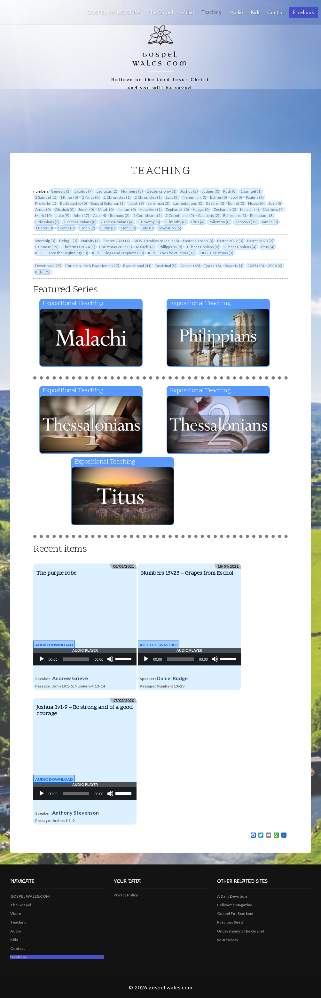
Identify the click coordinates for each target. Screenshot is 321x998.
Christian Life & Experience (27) (92, 265)
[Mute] (110, 659)
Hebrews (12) (246, 221)
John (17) (81, 215)
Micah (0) (106, 209)
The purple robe (56, 573)
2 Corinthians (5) (180, 215)
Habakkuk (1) (151, 209)
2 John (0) (107, 228)
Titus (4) (198, 221)
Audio (236, 12)
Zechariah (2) (225, 209)
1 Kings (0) (69, 197)
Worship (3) (45, 240)
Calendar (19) (47, 246)
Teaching (212, 12)
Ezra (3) (172, 197)
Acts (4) (99, 215)
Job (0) (236, 197)
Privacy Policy (126, 895)
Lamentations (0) (187, 203)
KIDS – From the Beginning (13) (61, 252)
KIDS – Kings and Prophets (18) (118, 252)
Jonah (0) (86, 209)
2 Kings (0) (91, 197)
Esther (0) (218, 197)
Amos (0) (43, 209)
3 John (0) (128, 228)
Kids (255, 12)
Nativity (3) (90, 240)
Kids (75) (43, 272)
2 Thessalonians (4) (117, 221)
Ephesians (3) (234, 215)
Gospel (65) (190, 265)
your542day (227, 939)
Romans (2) (119, 215)
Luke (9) (62, 215)
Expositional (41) (137, 265)
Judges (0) (210, 191)
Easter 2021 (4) (117, 240)
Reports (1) (234, 265)
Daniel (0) (236, 203)
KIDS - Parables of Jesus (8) (156, 240)
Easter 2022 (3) (230, 240)
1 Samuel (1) (251, 191)
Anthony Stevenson (75, 813)
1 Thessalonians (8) (80, 221)
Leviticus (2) (107, 191)
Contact (276, 12)
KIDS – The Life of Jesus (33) (172, 252)
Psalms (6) (255, 197)
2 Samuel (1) (45, 197)
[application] (85, 659)
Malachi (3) (145, 246)
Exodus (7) (83, 191)
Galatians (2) (208, 215)
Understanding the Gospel (240, 931)
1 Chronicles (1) (117, 197)
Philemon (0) (219, 221)
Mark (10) (43, 215)
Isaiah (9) (136, 203)
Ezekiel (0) (215, 203)
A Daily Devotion (232, 896)
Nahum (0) (127, 209)
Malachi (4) (249, 209)
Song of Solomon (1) (108, 203)
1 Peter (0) (44, 228)
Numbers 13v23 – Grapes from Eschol (187, 573)
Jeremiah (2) (158, 203)
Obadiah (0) (64, 209)
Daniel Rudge (172, 678)
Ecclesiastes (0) (73, 203)
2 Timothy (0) (175, 221)
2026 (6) (275, 265)
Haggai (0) (201, 209)
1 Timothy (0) (148, 221)
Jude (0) (147, 228)
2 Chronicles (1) (148, 197)
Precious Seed (230, 922)
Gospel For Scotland (235, 913)
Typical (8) (212, 265)
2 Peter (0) (66, 228)
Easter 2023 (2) (260, 240)
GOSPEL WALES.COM (113, 12)
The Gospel (160, 12)
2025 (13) (255, 265)
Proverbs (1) (45, 203)
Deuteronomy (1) (161, 191)
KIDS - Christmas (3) (216, 252)
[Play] (41, 659)
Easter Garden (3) (198, 240)
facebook (303, 12)
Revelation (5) (169, 228)
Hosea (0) (256, 203)
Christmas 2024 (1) (78, 246)
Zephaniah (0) (177, 209)
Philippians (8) (262, 215)
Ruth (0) (230, 191)
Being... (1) (68, 240)
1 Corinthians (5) (147, 215)
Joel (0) (275, 203)
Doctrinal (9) (165, 265)
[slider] (76, 659)
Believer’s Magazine (234, 904)
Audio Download (54, 644)
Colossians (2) (47, 221)
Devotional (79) (48, 265)
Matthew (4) (273, 209)
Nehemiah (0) (194, 197)
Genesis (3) (61, 191)
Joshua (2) (189, 191)
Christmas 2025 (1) (115, 246)
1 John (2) (87, 228)
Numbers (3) (132, 191)
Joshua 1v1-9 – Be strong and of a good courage (84, 710)
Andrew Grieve (70, 678)
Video (187, 12)
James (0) (270, 221)
